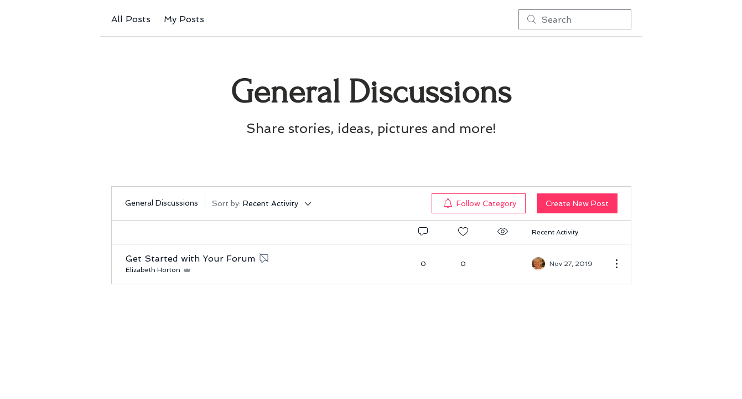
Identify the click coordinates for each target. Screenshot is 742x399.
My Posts (184, 19)
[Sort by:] (262, 203)
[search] (574, 19)
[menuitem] (479, 203)
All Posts (131, 19)
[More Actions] (611, 263)
